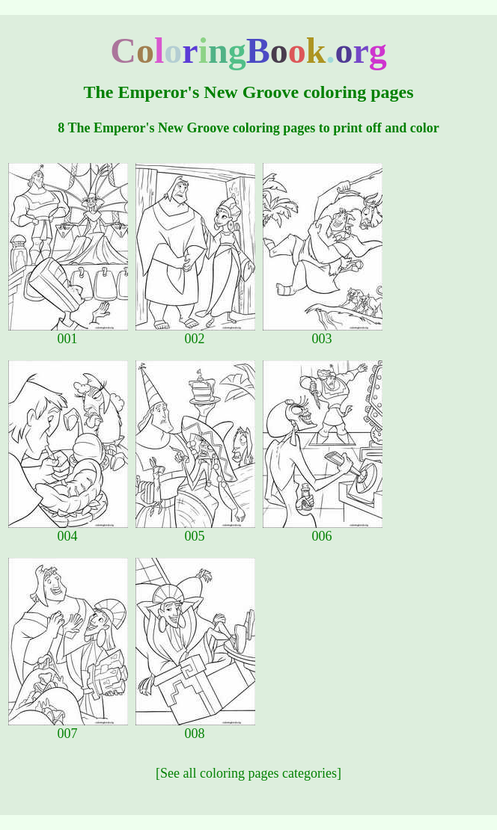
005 (195, 530)
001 (68, 332)
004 (68, 530)
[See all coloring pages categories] (248, 773)
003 (322, 332)
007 (68, 727)
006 (322, 530)
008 (195, 727)
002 (195, 332)
